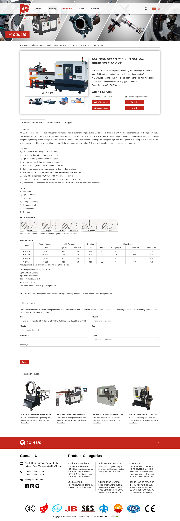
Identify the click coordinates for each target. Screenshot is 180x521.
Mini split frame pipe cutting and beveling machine (111, 467)
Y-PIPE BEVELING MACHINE (141, 469)
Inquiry (134, 102)
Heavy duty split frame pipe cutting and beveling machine (111, 471)
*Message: (24, 344)
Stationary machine (46, 45)
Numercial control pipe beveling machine (64, 294)
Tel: (93, 326)
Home (39, 8)
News (82, 8)
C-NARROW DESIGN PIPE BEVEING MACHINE (81, 485)
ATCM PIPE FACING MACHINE (141, 476)
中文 (158, 9)
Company (52, 8)
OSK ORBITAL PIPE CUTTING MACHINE (111, 487)
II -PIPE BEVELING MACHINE (141, 471)
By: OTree (123, 517)
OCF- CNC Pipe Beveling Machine (81, 474)
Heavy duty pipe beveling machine (141, 474)
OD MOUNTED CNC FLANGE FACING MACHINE (141, 492)
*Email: (23, 326)
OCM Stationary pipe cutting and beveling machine (81, 471)
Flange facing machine (141, 482)
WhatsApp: (24, 335)
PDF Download (101, 102)
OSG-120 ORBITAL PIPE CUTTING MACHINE (111, 490)
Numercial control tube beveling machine (96, 294)
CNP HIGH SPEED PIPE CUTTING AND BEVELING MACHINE (81, 467)
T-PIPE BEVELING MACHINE (141, 467)
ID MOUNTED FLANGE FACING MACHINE (141, 485)
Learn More (25, 423)
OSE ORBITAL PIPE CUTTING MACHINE (111, 485)
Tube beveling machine (40, 294)
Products (68, 8)
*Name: (95, 317)
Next (134, 108)
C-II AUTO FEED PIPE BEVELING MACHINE (81, 487)
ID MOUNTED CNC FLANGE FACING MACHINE (141, 487)
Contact (95, 8)
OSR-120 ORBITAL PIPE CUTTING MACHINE (111, 492)
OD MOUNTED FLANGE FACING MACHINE (141, 490)
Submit (24, 362)
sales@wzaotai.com (140, 97)
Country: (95, 335)
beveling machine (63, 133)
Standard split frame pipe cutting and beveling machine (111, 469)
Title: (22, 317)
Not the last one (101, 108)
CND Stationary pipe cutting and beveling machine (81, 469)
